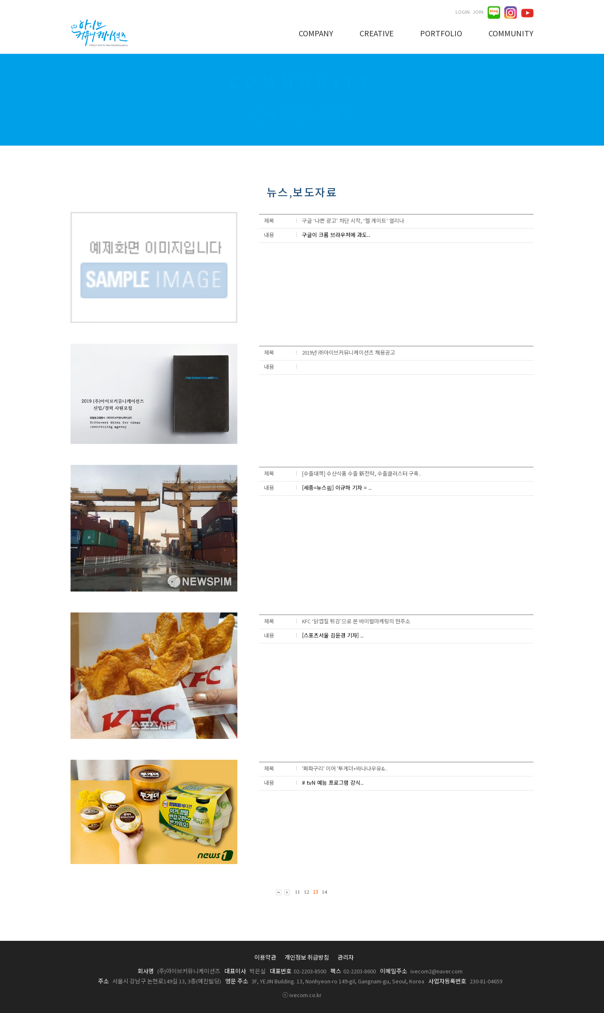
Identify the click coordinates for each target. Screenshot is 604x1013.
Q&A (270, 115)
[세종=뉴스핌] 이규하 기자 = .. (337, 487)
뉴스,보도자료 (321, 115)
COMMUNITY (511, 34)
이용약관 (265, 958)
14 (324, 892)
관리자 (345, 958)
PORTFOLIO (441, 34)
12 (306, 892)
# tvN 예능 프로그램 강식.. (333, 782)
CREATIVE (377, 34)
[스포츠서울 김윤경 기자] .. (333, 635)
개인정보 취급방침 (306, 958)
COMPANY (316, 34)
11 (297, 892)
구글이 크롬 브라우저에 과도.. (336, 235)
